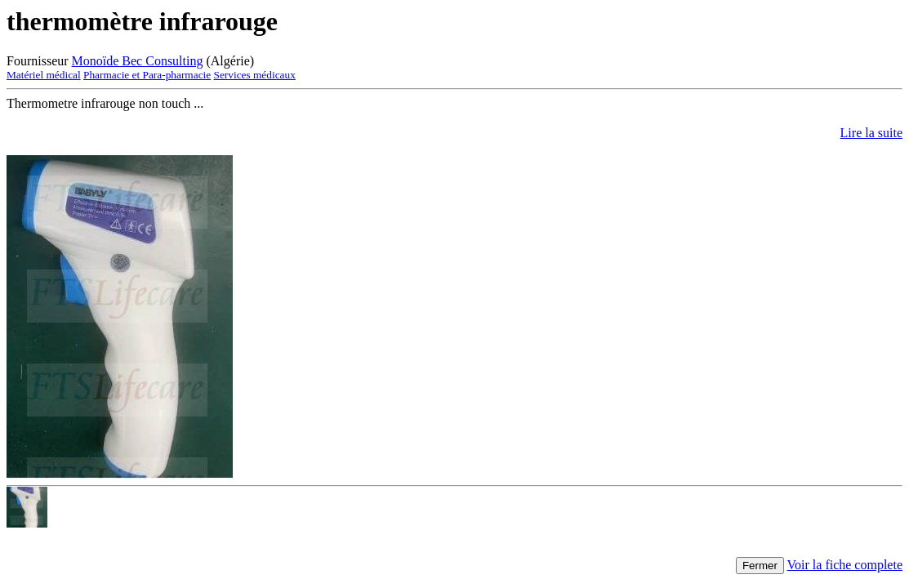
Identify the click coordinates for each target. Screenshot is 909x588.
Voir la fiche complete (844, 565)
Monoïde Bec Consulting (137, 61)
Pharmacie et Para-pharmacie (147, 75)
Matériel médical (44, 75)
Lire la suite (871, 133)
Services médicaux (255, 75)
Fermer (760, 565)
